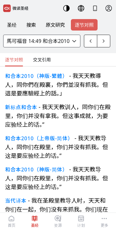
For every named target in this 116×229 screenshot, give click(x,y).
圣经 (12, 25)
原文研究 (55, 25)
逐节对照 (84, 25)
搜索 (31, 25)
